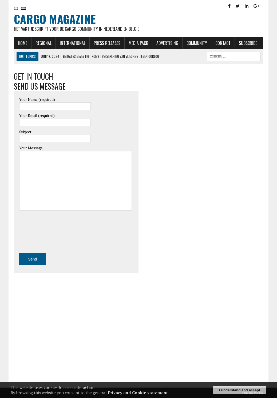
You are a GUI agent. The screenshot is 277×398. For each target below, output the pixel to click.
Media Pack (138, 43)
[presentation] (41, 234)
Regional (43, 43)
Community (197, 43)
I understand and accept (239, 390)
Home (22, 43)
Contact (223, 43)
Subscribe (248, 43)
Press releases (107, 43)
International (72, 43)
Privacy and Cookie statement (138, 392)
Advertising (167, 43)
